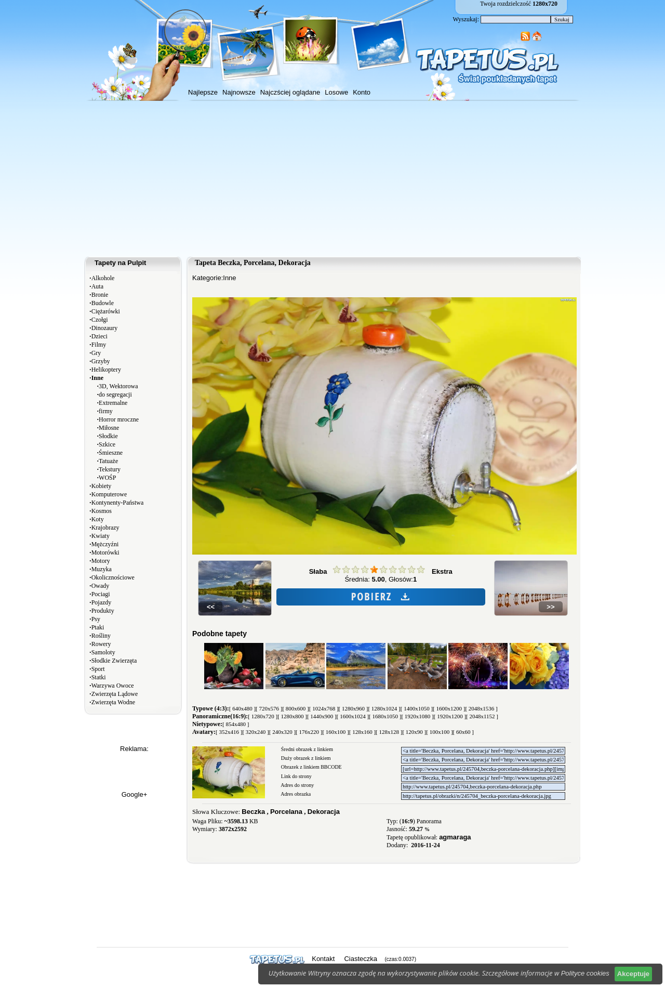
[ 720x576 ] (269, 708)
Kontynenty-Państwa (117, 502)
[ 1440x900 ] (322, 716)
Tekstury (110, 469)
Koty (97, 519)
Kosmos (101, 511)
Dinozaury (104, 328)
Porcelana (286, 811)
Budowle (102, 303)
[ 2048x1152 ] (482, 716)
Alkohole (103, 278)
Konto (361, 92)
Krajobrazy (105, 527)
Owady (100, 585)
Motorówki (105, 552)
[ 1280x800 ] (292, 716)
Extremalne (113, 402)
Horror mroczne (119, 419)
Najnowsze (239, 92)
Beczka (253, 811)
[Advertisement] (332, 179)
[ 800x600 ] (295, 708)
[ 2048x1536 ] (481, 708)
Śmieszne (111, 452)
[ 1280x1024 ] (384, 708)
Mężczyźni (105, 544)
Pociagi (100, 594)
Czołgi (99, 319)
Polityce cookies (585, 973)
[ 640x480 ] (242, 708)
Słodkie (108, 436)
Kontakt (323, 959)
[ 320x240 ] (255, 732)
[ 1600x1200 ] (449, 708)
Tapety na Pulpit (120, 263)
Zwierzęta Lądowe (114, 694)
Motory (100, 560)
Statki (98, 677)
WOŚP (107, 477)
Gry (96, 353)
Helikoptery (106, 369)
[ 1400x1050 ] (417, 708)
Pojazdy (101, 602)
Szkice (107, 444)
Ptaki (97, 627)
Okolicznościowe (113, 577)
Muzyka (101, 569)
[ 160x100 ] (335, 732)
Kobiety (101, 486)
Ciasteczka (360, 959)
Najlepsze (203, 92)
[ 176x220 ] (309, 732)
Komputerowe (109, 494)
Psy (95, 619)
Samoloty (103, 652)
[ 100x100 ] (439, 732)
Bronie (100, 294)
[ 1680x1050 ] (385, 716)
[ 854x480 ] (235, 724)
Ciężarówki (105, 311)
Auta (97, 286)
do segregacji (115, 394)
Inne (229, 278)
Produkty (102, 610)
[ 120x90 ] (414, 732)
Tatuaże (108, 461)
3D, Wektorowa (118, 386)
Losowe (336, 92)
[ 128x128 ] (389, 732)
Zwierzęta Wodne (113, 702)
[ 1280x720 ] (262, 716)
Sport (98, 669)
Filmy (99, 344)
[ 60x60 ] (463, 732)
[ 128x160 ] (362, 732)
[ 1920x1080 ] (417, 716)
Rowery (101, 644)
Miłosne (109, 427)
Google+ (135, 794)
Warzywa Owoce (112, 685)
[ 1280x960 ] (353, 708)
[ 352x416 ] (229, 732)
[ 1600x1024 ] (353, 716)
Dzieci (99, 336)
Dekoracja (324, 811)
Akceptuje (633, 974)
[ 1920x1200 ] (450, 716)
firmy (106, 411)
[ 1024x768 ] (324, 708)
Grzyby (100, 361)
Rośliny (101, 635)
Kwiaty (100, 535)
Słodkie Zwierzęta (114, 660)
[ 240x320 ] (282, 732)
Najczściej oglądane (290, 92)
